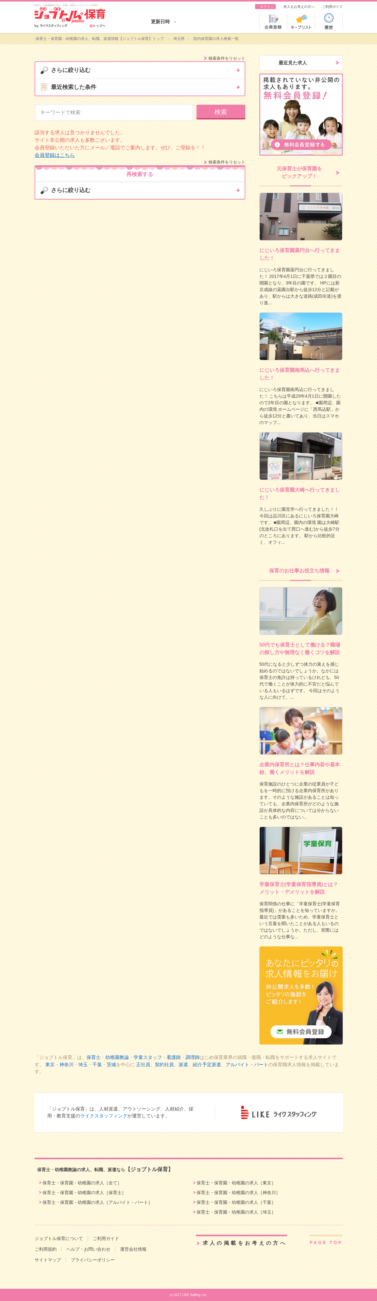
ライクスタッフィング (103, 1115)
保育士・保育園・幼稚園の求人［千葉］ (236, 1202)
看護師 (174, 1057)
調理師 (193, 1057)
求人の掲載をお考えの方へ (245, 1243)
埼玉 (83, 1064)
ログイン (267, 6)
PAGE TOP (326, 1242)
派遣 (183, 1064)
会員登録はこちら (55, 155)
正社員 (143, 1064)
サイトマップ (48, 1259)
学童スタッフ (148, 1057)
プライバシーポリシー (93, 1259)
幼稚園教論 (117, 1057)
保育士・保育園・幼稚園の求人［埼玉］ (236, 1212)
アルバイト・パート (247, 1064)
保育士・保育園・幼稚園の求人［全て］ (82, 1182)
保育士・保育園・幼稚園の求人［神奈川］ (238, 1192)
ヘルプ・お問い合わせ (88, 1249)
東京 (50, 1064)
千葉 (97, 1064)
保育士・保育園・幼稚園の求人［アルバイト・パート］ (97, 1202)
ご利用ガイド (332, 6)
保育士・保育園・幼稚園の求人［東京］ (236, 1182)
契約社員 (164, 1064)
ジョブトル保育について (59, 1238)
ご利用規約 (46, 1249)
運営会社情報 (133, 1249)
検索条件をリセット (226, 58)
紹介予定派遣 (207, 1064)
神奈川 (66, 1064)
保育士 (93, 1057)
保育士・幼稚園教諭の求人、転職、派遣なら (105, 1169)
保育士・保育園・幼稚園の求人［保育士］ (84, 1192)
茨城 (111, 1064)
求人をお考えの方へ (298, 6)
